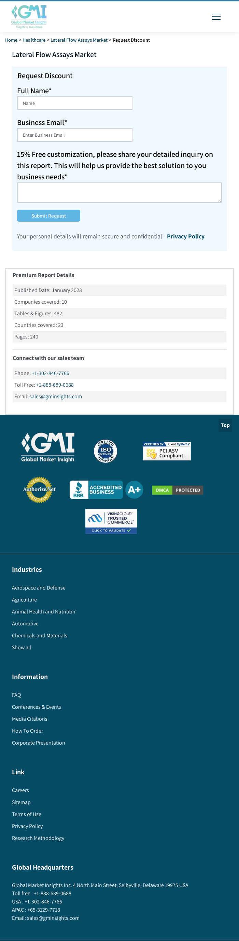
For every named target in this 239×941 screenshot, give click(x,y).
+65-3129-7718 (43, 909)
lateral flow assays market (79, 40)
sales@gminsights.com (55, 396)
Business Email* (42, 122)
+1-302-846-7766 (50, 373)
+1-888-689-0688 (55, 384)
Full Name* (34, 90)
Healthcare (34, 40)
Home (11, 40)
